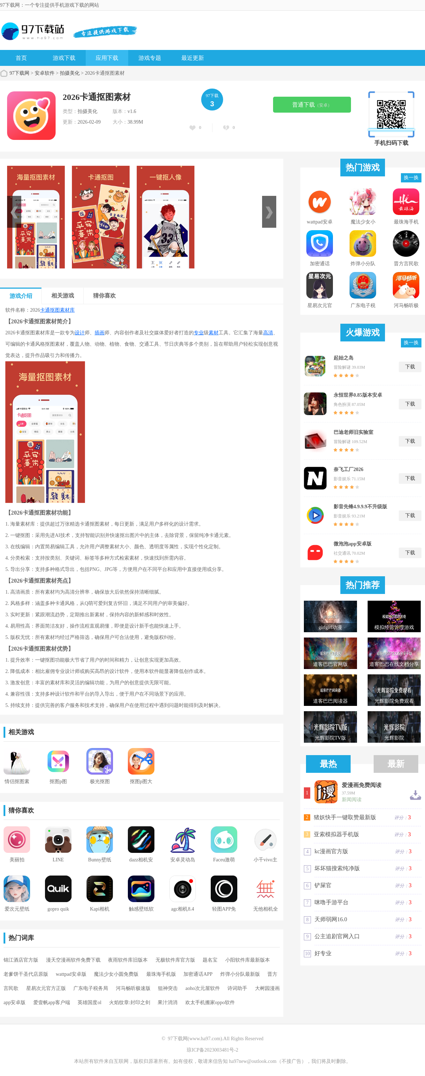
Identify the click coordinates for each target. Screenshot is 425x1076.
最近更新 (192, 58)
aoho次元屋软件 (203, 988)
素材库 (67, 310)
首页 (21, 58)
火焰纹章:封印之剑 (129, 1002)
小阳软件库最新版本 (247, 960)
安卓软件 (45, 73)
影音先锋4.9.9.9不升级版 (360, 506)
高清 (268, 332)
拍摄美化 (70, 73)
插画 (99, 332)
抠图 (55, 310)
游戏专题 (149, 58)
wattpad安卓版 (71, 974)
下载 (410, 366)
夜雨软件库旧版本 (128, 960)
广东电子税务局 (90, 988)
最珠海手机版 (161, 974)
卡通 (45, 310)
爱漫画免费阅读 (361, 785)
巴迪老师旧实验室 (353, 432)
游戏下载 (64, 58)
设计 (80, 332)
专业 (199, 332)
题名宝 (210, 960)
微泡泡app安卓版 (353, 544)
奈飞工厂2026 (348, 469)
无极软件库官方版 (175, 960)
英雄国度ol (89, 1002)
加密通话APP (197, 974)
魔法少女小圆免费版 (116, 974)
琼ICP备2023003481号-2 (212, 1050)
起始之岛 (343, 358)
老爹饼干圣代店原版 (26, 974)
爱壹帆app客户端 (51, 1002)
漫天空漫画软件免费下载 (73, 960)
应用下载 (107, 58)
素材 (214, 332)
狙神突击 (168, 988)
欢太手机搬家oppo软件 (210, 1002)
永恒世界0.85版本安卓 (358, 395)
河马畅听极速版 (133, 988)
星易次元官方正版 (46, 988)
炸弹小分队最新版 (240, 974)
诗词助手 (237, 988)
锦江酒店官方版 (21, 960)
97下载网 (19, 73)
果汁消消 (167, 1002)
